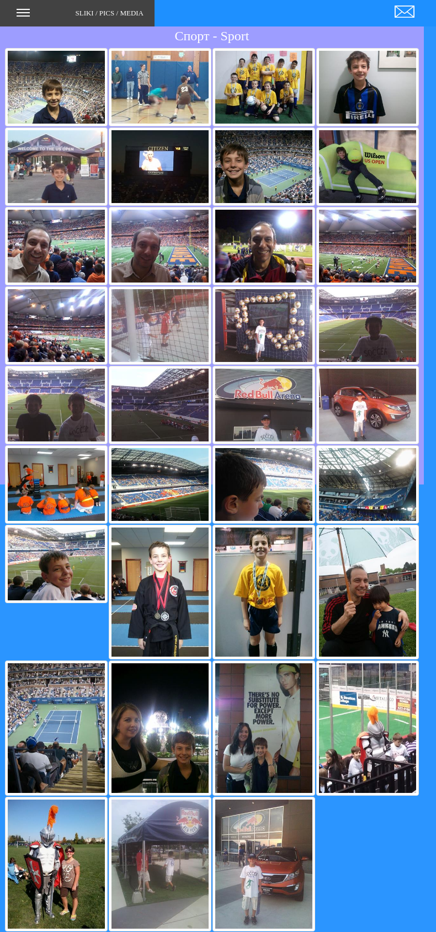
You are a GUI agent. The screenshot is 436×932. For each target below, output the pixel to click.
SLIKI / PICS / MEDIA (80, 16)
